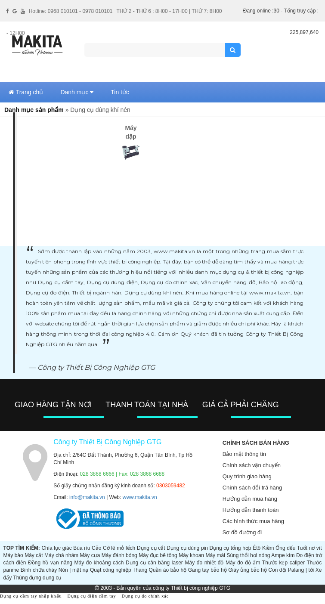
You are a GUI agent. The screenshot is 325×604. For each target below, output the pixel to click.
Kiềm (268, 548)
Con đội (277, 570)
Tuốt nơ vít (309, 548)
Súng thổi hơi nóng (248, 555)
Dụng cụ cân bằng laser (154, 563)
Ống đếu (285, 548)
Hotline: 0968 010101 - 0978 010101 (71, 11)
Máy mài (215, 555)
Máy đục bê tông (158, 555)
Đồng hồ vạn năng (50, 563)
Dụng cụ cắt (151, 548)
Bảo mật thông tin (244, 454)
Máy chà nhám (61, 555)
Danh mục (76, 92)
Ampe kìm (282, 555)
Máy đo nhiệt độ (204, 563)
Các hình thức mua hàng (253, 521)
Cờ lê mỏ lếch (119, 548)
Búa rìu (81, 548)
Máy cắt (34, 555)
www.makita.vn (140, 497)
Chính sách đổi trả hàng (252, 487)
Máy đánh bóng (119, 555)
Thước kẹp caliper (283, 563)
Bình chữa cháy (39, 570)
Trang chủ (26, 92)
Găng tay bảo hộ (207, 570)
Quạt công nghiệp (110, 570)
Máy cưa (90, 555)
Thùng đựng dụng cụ (37, 578)
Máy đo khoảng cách (99, 563)
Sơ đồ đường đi (242, 532)
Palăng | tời (301, 570)
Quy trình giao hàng (247, 476)
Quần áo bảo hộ (168, 570)
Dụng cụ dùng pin (187, 548)
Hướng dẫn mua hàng (250, 499)
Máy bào (13, 555)
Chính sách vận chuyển (252, 465)
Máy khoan (191, 555)
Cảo (96, 548)
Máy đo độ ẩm (243, 563)
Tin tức (120, 92)
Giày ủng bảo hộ (247, 570)
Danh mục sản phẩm (34, 109)
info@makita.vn (87, 497)
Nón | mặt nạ (74, 570)
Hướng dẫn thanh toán (251, 510)
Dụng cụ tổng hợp (230, 548)
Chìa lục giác (56, 548)
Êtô (256, 548)
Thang (140, 570)
